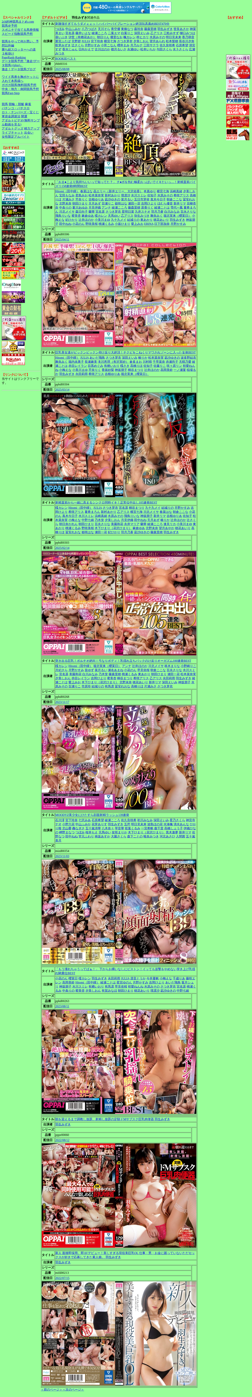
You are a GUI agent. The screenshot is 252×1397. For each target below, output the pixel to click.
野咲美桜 (91, 223)
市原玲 (86, 686)
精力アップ (32, 128)
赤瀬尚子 (172, 361)
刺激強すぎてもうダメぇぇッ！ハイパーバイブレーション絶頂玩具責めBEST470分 (112, 23)
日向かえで (86, 49)
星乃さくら (177, 820)
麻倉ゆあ (88, 215)
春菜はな (86, 191)
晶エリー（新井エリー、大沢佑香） (118, 191)
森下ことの (135, 836)
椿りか (142, 357)
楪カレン (101, 215)
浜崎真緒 (176, 191)
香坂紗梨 (108, 369)
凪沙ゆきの (112, 199)
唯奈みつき (151, 836)
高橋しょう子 (173, 828)
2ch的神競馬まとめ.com (18, 21)
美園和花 (117, 524)
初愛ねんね (135, 986)
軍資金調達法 (11, 116)
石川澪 (60, 820)
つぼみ (60, 29)
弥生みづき (142, 215)
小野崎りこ (188, 666)
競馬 (5, 104)
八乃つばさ (89, 29)
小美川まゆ (102, 219)
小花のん (78, 223)
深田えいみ (142, 33)
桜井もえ (91, 832)
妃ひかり (71, 219)
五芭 (127, 824)
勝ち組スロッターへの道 (19, 49)
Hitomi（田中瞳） (67, 191)
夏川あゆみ (80, 207)
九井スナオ (142, 211)
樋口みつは (187, 33)
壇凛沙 (125, 195)
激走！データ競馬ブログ (19, 69)
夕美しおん (141, 41)
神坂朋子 (121, 369)
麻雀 (28, 104)
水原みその (157, 37)
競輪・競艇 (16, 104)
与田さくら (164, 49)
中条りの (65, 207)
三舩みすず (171, 33)
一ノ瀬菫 (180, 369)
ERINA (148, 223)
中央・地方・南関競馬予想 (20, 89)
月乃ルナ (136, 45)
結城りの (133, 219)
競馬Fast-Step (11, 93)
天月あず (95, 203)
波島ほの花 (155, 824)
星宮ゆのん (124, 982)
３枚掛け (8, 53)
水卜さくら (180, 49)
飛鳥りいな (63, 215)
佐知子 (152, 195)
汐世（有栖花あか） (82, 37)
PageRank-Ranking (14, 57)
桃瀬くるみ (106, 223)
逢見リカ (169, 524)
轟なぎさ (78, 828)
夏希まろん (92, 511)
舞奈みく (156, 215)
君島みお (81, 195)
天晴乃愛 (185, 361)
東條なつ (127, 29)
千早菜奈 (159, 361)
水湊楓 (168, 824)
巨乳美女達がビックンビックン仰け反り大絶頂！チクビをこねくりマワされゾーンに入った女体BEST (125, 352)
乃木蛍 (99, 520)
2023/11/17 (62, 702)
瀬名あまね (115, 670)
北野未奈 (65, 203)
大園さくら (118, 836)
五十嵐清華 (93, 828)
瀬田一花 (134, 203)
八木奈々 (108, 828)
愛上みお (137, 223)
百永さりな (188, 211)
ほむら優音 (165, 203)
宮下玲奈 (97, 41)
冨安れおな (73, 532)
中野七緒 (88, 520)
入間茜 (180, 836)
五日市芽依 (142, 199)
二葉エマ (114, 33)
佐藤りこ (159, 365)
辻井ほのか (86, 219)
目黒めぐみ (95, 365)
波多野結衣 (188, 357)
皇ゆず (89, 670)
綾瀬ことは (162, 207)
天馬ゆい (114, 215)
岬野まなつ (67, 832)
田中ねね (65, 223)
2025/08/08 (62, 69)
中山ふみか (73, 29)
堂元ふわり (86, 836)
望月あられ (157, 41)
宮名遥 (70, 33)
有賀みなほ (109, 990)
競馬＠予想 (9, 25)
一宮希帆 (147, 828)
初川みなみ (145, 820)
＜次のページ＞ (73, 1389)
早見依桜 (143, 670)
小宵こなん (108, 45)
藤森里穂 (150, 29)
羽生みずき (165, 29)
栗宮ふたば (63, 41)
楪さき (124, 365)
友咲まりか (119, 832)
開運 (24, 116)
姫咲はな (121, 203)
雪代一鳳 (176, 207)
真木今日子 (158, 199)
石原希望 (182, 45)
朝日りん (103, 37)
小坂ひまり (122, 223)
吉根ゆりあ (96, 199)
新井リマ (180, 203)
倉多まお (135, 361)
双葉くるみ (132, 828)
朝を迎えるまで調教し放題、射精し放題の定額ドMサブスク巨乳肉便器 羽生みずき (112, 1119)
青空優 (115, 29)
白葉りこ (127, 33)
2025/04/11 (62, 239)
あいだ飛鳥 (97, 357)
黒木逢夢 (172, 832)
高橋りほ (136, 365)
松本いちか (148, 49)
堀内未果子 (76, 361)
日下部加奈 (162, 223)
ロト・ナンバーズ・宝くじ (20, 112)
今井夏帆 (152, 978)
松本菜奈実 (96, 195)
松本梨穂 (172, 41)
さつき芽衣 (125, 41)
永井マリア (132, 524)
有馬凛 (109, 686)
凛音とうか (138, 978)
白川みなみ (172, 211)
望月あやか (166, 528)
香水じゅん (70, 49)
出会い (28, 132)
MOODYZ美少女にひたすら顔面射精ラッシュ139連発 (92, 815)
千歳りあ (179, 978)
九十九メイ (118, 219)
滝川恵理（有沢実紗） (113, 361)
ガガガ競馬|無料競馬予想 (19, 85)
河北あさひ (167, 836)
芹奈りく (81, 199)
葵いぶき (61, 37)
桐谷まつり (135, 369)
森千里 (158, 828)
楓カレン (129, 37)
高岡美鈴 (166, 369)
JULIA (86, 41)
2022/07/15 (62, 1278)
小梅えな (65, 369)
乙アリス (156, 33)
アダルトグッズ (12, 128)
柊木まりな (172, 666)
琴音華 (119, 828)
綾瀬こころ (99, 33)
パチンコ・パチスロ (16, 108)
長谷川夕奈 (186, 41)
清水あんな (181, 824)
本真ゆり (150, 191)
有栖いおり (111, 365)
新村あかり (112, 195)
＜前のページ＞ (51, 1389)
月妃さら (61, 670)
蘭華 (92, 211)
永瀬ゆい (133, 49)
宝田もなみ (67, 195)
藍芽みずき (63, 45)
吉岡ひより (149, 203)
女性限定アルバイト (16, 136)
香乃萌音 (188, 37)
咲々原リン (174, 365)
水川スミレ (138, 195)
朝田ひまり (80, 203)
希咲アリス (181, 195)
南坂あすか (102, 836)
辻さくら (78, 45)
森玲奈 (138, 29)
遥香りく (147, 207)
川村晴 (147, 361)
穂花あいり (161, 219)
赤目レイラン (77, 365)
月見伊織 (95, 207)
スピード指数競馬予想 (17, 33)
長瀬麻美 (91, 361)
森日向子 (81, 211)
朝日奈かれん (68, 524)
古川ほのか (102, 49)
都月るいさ (118, 49)
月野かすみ (92, 45)
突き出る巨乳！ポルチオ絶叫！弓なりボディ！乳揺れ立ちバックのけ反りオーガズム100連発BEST (123, 660)
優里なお (116, 37)
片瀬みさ (68, 199)
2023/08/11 (62, 1006)
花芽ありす (99, 824)
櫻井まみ (123, 45)
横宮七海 (110, 41)
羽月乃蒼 (157, 211)
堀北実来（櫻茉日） (177, 215)
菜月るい (127, 199)
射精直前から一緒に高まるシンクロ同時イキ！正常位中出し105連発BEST (106, 502)
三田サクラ (151, 45)
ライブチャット (12, 132)
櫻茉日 (73, 978)
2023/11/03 (62, 856)
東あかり (146, 219)
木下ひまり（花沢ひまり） (113, 528)
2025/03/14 (62, 389)
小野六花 (68, 824)
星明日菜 (128, 211)
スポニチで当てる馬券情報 (20, 29)
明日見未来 (173, 37)
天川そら (104, 29)
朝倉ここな (174, 199)
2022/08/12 (62, 1140)
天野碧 (76, 41)
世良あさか (181, 29)
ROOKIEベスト (65, 58)
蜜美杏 (76, 215)
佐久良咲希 (167, 45)
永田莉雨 (81, 374)
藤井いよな (83, 33)
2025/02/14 (62, 547)
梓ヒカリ (142, 37)
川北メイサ (67, 211)
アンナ (106, 207)
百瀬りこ (108, 203)
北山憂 (67, 828)
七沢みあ (84, 820)
